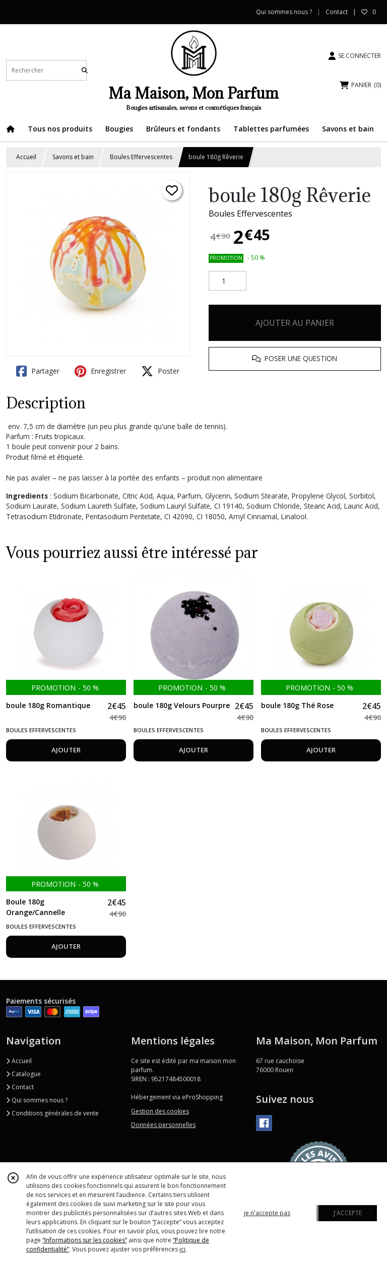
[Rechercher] (85, 70)
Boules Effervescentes (141, 157)
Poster (160, 371)
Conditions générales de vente (52, 1113)
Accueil (26, 157)
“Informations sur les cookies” (84, 1240)
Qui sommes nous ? (37, 1100)
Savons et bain (73, 157)
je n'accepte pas (267, 1213)
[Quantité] (227, 281)
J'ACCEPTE (348, 1213)
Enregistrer (100, 371)
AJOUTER (66, 749)
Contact (337, 12)
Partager (37, 371)
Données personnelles (163, 1124)
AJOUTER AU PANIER (294, 322)
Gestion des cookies (160, 1111)
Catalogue (23, 1074)
